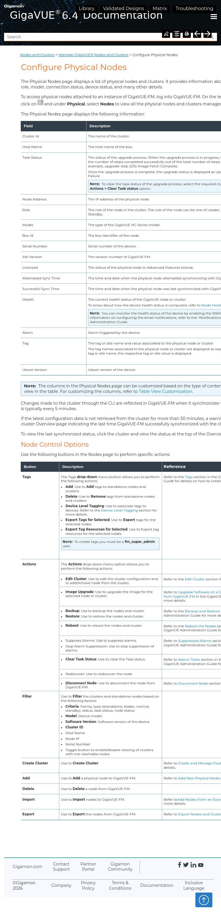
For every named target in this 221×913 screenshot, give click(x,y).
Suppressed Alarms (195, 641)
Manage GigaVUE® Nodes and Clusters (93, 55)
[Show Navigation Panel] (214, 16)
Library (86, 8)
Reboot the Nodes (200, 626)
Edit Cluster (195, 579)
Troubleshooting (194, 8)
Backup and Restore (202, 611)
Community (120, 866)
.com (27, 866)
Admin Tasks (189, 659)
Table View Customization (165, 391)
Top (204, 900)
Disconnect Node (193, 683)
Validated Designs (123, 8)
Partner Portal (88, 866)
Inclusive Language (193, 885)
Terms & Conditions (120, 885)
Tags (189, 477)
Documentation (156, 885)
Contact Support (61, 866)
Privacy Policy (88, 885)
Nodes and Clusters (37, 55)
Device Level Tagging (119, 510)
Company (61, 885)
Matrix (160, 8)
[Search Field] (110, 37)
